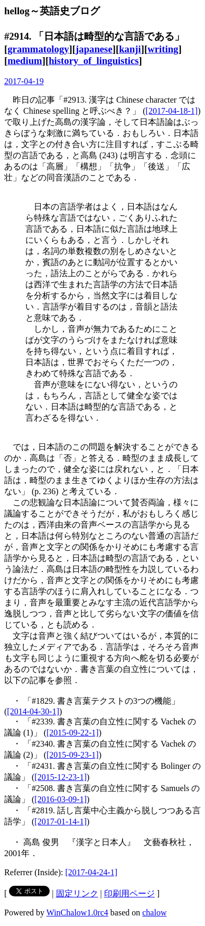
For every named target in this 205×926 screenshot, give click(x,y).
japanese (94, 49)
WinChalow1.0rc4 (77, 912)
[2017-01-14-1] (60, 821)
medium (24, 60)
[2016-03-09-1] (60, 799)
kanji (130, 49)
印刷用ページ (129, 893)
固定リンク (77, 893)
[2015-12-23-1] (60, 777)
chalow (154, 912)
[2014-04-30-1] (33, 711)
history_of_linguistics (93, 60)
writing (162, 49)
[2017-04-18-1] (172, 110)
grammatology (38, 49)
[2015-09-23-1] (72, 754)
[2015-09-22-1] (72, 732)
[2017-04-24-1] (92, 872)
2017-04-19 (24, 81)
